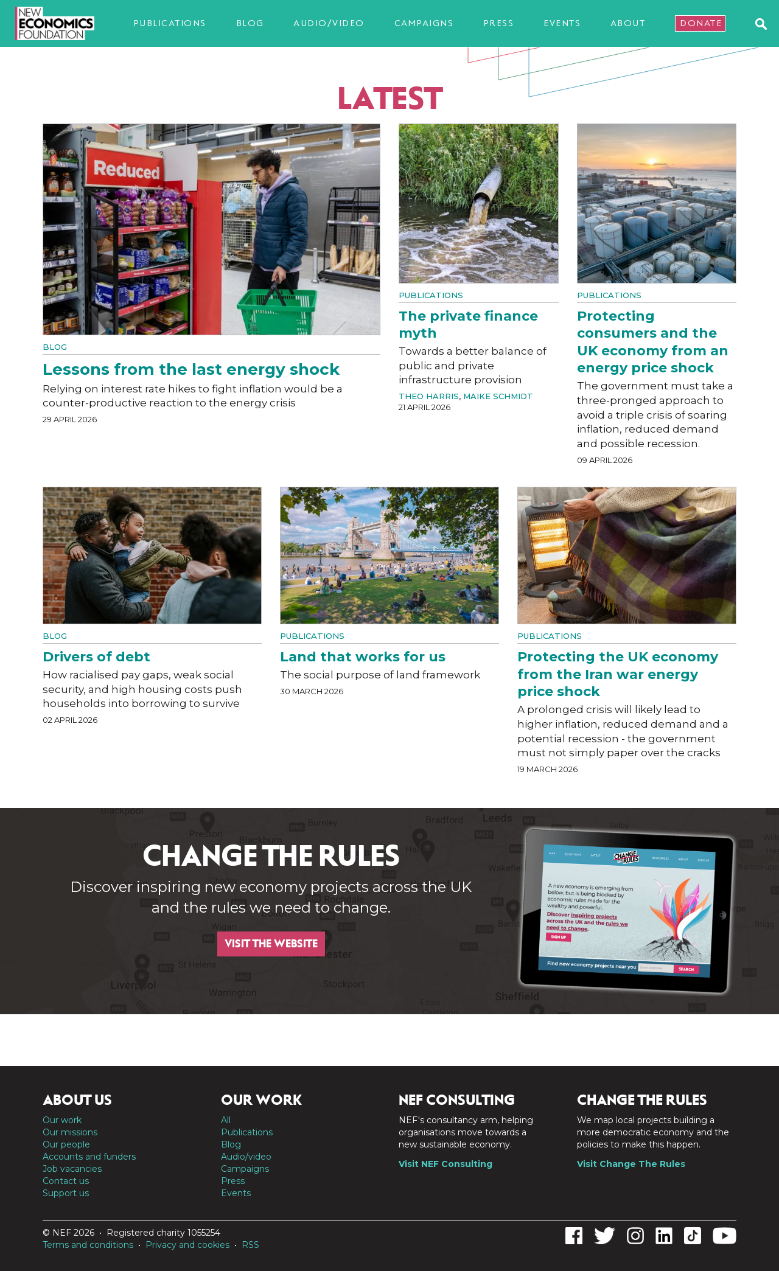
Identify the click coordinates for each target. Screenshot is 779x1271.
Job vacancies (72, 1168)
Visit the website (271, 944)
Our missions (70, 1132)
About (628, 23)
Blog (250, 23)
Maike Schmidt (498, 396)
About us (77, 1100)
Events (562, 23)
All (226, 1120)
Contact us (66, 1180)
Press (498, 23)
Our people (66, 1144)
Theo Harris (429, 396)
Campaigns (424, 23)
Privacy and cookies (187, 1244)
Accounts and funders (89, 1156)
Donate (701, 23)
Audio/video (329, 23)
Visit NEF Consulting (445, 1163)
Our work (62, 1120)
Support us (66, 1193)
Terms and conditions (88, 1244)
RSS (250, 1244)
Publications (169, 23)
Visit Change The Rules (631, 1163)
